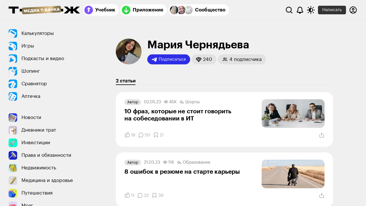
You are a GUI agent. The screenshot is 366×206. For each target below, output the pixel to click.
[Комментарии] (144, 135)
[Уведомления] (300, 10)
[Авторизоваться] (353, 10)
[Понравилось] (130, 135)
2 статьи (126, 80)
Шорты (190, 102)
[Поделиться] (322, 135)
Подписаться (169, 59)
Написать (332, 10)
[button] (204, 59)
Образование (193, 162)
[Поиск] (289, 10)
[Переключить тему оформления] (311, 10)
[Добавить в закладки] (158, 135)
